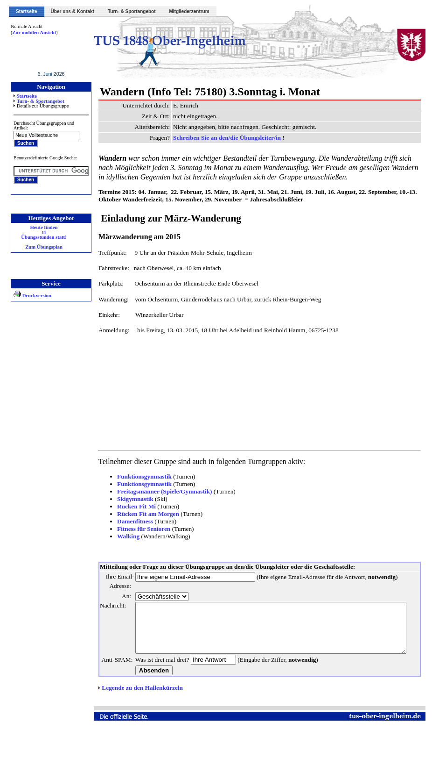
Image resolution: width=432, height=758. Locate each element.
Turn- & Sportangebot (132, 11)
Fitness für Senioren (137, 528)
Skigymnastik (129, 498)
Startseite (26, 11)
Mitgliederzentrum (189, 11)
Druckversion (27, 295)
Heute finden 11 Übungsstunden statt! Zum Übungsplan (38, 237)
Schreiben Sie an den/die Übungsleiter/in (221, 137)
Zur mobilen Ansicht (29, 32)
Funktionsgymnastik (138, 476)
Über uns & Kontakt (72, 11)
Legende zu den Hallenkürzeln (136, 715)
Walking (122, 536)
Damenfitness (129, 521)
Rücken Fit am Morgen (142, 513)
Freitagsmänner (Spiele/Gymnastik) (158, 491)
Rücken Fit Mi (130, 506)
